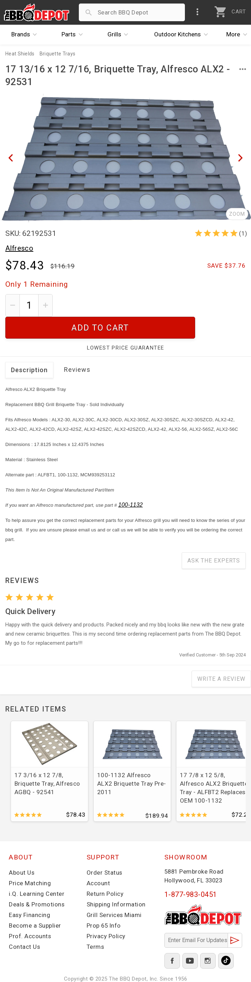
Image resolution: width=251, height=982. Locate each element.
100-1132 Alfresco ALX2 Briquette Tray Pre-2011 (131, 762)
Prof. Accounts (30, 914)
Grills (119, 34)
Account (98, 861)
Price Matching (30, 861)
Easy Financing (30, 893)
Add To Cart (152, 305)
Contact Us (24, 924)
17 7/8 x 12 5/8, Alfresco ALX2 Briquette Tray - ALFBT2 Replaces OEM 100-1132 (214, 766)
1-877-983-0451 (190, 872)
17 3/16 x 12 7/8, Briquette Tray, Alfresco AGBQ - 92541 (47, 762)
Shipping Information (116, 882)
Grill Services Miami (114, 893)
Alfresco (19, 248)
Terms (96, 924)
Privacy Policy (106, 914)
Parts (74, 34)
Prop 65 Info (104, 903)
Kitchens (182, 34)
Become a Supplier (35, 903)
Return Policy (105, 871)
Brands (26, 34)
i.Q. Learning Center (36, 871)
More (238, 34)
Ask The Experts (213, 538)
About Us (22, 850)
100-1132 (130, 483)
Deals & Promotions (37, 882)
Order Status (105, 850)
